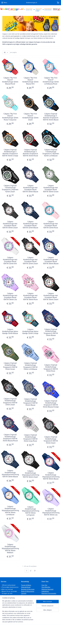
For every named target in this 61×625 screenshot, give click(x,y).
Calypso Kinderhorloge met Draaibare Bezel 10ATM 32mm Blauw (30, 225)
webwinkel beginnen (35, 621)
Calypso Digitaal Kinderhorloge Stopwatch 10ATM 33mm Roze (51, 368)
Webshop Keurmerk (47, 589)
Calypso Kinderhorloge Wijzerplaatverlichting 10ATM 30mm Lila (50, 512)
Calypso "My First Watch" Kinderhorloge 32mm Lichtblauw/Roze (51, 81)
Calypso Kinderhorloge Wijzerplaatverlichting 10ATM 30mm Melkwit (10, 548)
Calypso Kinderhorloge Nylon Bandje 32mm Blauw (10, 331)
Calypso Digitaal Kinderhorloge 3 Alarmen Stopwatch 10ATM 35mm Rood (30, 153)
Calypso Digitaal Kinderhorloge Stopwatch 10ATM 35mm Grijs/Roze (30, 438)
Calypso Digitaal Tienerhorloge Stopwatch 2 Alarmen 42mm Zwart (10, 189)
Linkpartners (45, 591)
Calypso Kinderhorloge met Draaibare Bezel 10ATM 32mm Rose (50, 225)
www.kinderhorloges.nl (10, 611)
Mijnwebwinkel (49, 621)
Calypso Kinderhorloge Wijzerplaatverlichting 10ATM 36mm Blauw (10, 474)
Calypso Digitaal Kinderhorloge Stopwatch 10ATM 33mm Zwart (10, 402)
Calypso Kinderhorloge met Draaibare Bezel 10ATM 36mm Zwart (50, 296)
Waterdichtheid (25, 587)
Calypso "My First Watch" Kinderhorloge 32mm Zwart (30, 117)
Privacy (23, 595)
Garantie (23, 593)
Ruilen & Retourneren (27, 591)
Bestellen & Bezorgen (27, 589)
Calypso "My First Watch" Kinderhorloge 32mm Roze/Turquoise (10, 117)
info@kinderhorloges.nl (9, 609)
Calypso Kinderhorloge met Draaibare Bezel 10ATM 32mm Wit (10, 261)
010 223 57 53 (6, 607)
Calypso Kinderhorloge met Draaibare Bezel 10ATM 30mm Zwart (10, 225)
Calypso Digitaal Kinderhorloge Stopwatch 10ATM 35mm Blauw (30, 402)
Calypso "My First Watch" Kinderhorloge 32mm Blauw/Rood (10, 81)
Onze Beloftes (46, 587)
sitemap (25, 621)
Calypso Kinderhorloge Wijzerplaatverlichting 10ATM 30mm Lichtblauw (10, 510)
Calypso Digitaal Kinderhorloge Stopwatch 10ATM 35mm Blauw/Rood (10, 438)
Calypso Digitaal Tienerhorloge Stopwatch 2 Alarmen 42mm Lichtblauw (50, 153)
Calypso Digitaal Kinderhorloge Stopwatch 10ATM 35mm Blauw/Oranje (51, 404)
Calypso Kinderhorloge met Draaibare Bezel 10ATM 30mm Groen (50, 189)
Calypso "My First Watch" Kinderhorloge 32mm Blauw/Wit (30, 81)
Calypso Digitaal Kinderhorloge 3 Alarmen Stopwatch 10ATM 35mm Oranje (10, 153)
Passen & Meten (26, 585)
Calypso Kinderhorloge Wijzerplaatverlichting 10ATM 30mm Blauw (50, 476)
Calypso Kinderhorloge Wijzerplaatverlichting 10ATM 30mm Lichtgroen (30, 511)
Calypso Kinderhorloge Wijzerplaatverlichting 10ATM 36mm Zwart (30, 474)
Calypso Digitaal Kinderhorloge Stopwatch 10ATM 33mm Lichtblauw (30, 366)
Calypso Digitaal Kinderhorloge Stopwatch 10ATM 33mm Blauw (51, 332)
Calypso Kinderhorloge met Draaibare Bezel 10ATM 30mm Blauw (30, 189)
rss (28, 621)
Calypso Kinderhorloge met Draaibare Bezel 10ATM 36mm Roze (30, 296)
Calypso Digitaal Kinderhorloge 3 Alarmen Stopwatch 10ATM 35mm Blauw (50, 117)
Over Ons (44, 585)
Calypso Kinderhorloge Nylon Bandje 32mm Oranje (30, 331)
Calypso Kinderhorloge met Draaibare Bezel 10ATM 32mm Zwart (30, 261)
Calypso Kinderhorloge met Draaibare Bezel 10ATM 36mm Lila (10, 296)
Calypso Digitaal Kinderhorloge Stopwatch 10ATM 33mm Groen (10, 366)
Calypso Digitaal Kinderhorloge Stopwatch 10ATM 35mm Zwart (51, 440)
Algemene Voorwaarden (49, 593)
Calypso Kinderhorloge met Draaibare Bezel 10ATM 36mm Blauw (50, 261)
